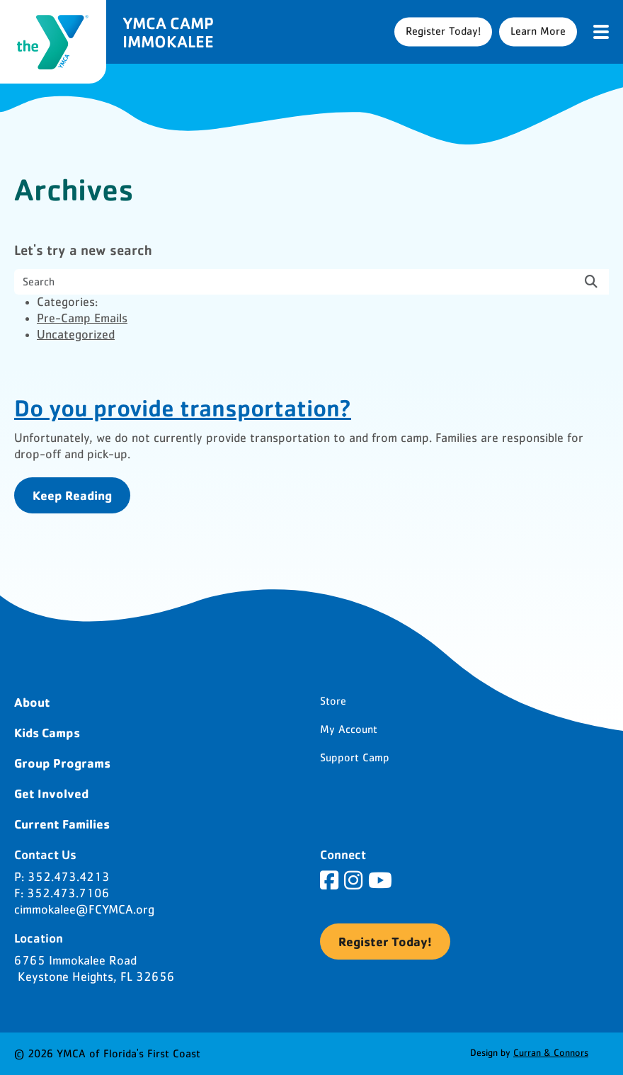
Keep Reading (72, 495)
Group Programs (62, 762)
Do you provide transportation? (182, 407)
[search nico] (311, 282)
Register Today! (443, 31)
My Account (348, 729)
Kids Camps (47, 732)
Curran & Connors (550, 1053)
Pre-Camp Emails (82, 318)
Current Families (62, 823)
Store (333, 701)
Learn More (538, 31)
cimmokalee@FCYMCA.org (84, 910)
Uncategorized (76, 335)
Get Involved (51, 793)
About (32, 702)
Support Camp (354, 757)
